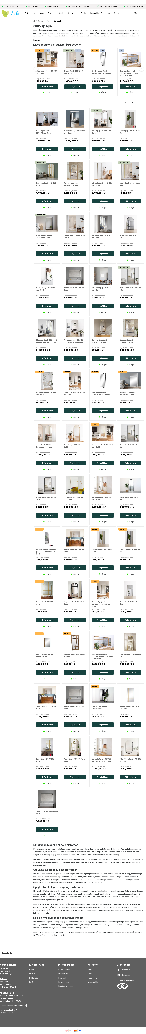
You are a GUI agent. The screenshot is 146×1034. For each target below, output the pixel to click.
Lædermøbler (93, 982)
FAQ (31, 982)
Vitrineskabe (93, 970)
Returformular (63, 982)
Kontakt (32, 970)
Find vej (32, 974)
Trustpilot (7, 953)
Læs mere (37, 40)
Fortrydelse (62, 978)
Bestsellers (105, 13)
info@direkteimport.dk (119, 932)
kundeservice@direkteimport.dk (13, 1005)
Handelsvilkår (63, 974)
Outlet (116, 13)
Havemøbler (93, 978)
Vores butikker (64, 970)
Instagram (126, 975)
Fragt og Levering (65, 986)
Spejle (90, 974)
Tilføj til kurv (47, 149)
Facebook (126, 969)
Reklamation (34, 978)
